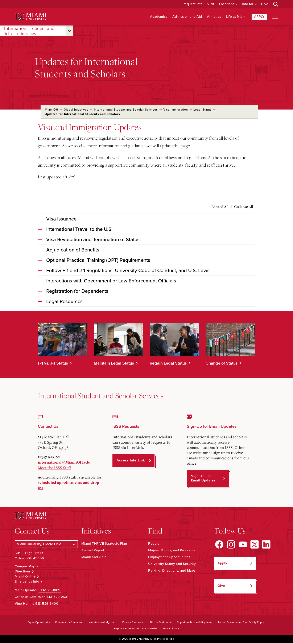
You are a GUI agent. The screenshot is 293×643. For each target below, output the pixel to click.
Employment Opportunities (169, 557)
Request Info (193, 4)
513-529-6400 (46, 604)
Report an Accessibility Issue (195, 622)
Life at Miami (236, 17)
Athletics (214, 17)
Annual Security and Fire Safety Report (241, 622)
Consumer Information (69, 622)
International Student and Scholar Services (29, 31)
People (153, 543)
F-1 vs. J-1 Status (53, 363)
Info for (247, 4)
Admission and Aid (187, 17)
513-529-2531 (58, 597)
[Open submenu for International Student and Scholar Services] (69, 30)
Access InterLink (131, 460)
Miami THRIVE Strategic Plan (104, 543)
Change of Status (222, 363)
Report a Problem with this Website (136, 628)
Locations (226, 4)
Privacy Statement (133, 622)
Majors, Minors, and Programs (171, 550)
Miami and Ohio (93, 557)
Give (264, 4)
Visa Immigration (175, 109)
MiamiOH (51, 109)
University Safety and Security (172, 564)
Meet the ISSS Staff (54, 467)
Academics (159, 17)
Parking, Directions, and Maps (171, 570)
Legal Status (202, 109)
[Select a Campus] (46, 544)
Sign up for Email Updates (203, 478)
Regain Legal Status (168, 363)
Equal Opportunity (39, 622)
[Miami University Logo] (31, 16)
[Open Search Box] (275, 4)
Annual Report (92, 550)
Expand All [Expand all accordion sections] (219, 206)
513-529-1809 (49, 590)
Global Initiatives (76, 109)
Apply (259, 17)
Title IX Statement (161, 622)
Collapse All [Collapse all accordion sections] (243, 206)
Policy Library (171, 628)
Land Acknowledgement (102, 622)
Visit (210, 4)
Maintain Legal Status (114, 363)
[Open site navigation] (275, 17)
